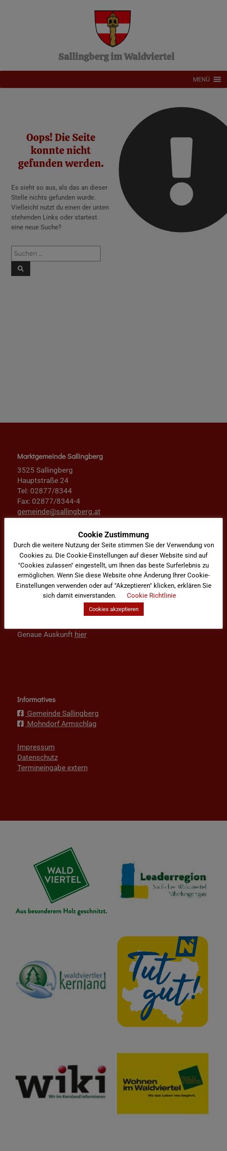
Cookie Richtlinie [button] (151, 595)
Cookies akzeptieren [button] (114, 609)
